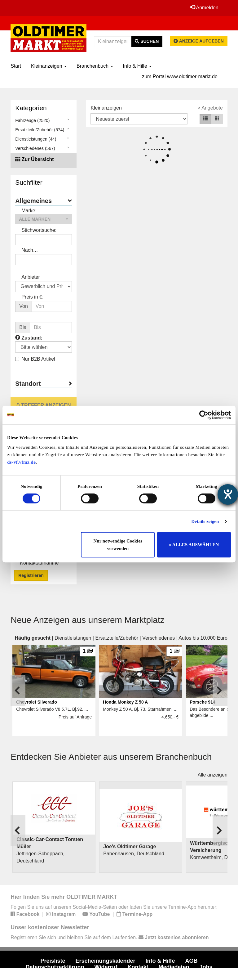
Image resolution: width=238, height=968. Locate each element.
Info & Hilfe (137, 66)
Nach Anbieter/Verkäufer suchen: (42, 250)
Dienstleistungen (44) (35, 139)
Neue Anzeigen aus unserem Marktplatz (88, 620)
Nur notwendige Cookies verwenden (118, 544)
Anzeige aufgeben (199, 40)
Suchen (147, 41)
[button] (43, 219)
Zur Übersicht (38, 159)
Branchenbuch (95, 66)
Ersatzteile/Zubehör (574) (39, 129)
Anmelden (204, 7)
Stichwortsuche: (38, 230)
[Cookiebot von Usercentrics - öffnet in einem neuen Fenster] (204, 415)
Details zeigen (205, 521)
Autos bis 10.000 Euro (202, 638)
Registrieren (31, 575)
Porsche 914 (202, 702)
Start (16, 66)
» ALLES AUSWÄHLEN (194, 544)
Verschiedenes (158, 638)
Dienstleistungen (73, 638)
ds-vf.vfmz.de (21, 462)
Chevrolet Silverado (36, 702)
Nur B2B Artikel (35, 359)
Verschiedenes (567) (35, 148)
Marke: (29, 210)
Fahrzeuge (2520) (32, 120)
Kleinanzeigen (49, 66)
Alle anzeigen (212, 774)
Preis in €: (32, 296)
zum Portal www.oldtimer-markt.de (180, 76)
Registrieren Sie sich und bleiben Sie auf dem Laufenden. (110, 937)
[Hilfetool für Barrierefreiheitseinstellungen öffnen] (228, 494)
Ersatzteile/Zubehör (116, 638)
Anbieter (30, 277)
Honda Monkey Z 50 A (125, 702)
